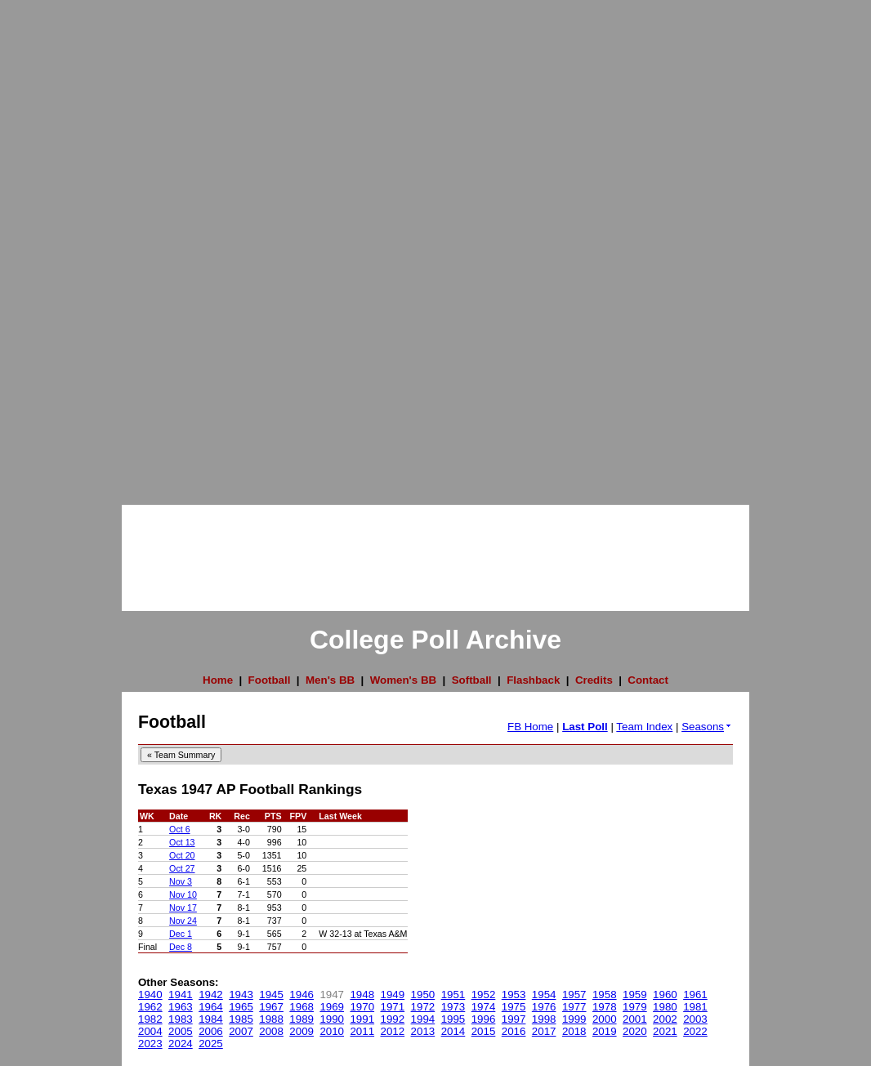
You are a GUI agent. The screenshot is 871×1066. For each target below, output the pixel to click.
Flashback (533, 680)
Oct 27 (181, 868)
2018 (574, 1031)
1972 (423, 1007)
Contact (648, 680)
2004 (150, 1031)
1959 (635, 994)
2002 (665, 1019)
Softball (472, 680)
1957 (574, 994)
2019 (604, 1031)
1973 (453, 1007)
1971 (393, 1007)
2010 (331, 1031)
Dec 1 (180, 934)
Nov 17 (183, 907)
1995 (453, 1019)
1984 (211, 1019)
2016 (514, 1031)
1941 (180, 994)
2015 (483, 1031)
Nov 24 (183, 921)
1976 (544, 1007)
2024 (180, 1043)
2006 (211, 1031)
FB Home (530, 726)
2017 (544, 1031)
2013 (423, 1031)
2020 (635, 1031)
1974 (483, 1007)
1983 (180, 1019)
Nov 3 (180, 881)
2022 (695, 1031)
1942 (211, 994)
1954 (544, 994)
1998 (544, 1019)
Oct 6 (179, 829)
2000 (604, 1019)
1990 (331, 1019)
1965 (241, 1007)
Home (218, 680)
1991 (362, 1019)
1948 (362, 994)
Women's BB (403, 680)
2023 (150, 1043)
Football (269, 680)
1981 (695, 1007)
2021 (665, 1031)
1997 (514, 1019)
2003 (695, 1019)
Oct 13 (181, 842)
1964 (211, 1007)
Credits (594, 680)
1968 (301, 1007)
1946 (301, 994)
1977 (574, 1007)
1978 (604, 1007)
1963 (180, 1007)
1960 (665, 994)
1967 (271, 1007)
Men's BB (330, 680)
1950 (423, 994)
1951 (453, 994)
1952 (483, 994)
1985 (241, 1019)
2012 (393, 1031)
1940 (150, 994)
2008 (271, 1031)
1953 (514, 994)
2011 (362, 1031)
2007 (241, 1031)
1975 (514, 1007)
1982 (150, 1019)
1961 (695, 994)
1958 (604, 994)
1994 (423, 1019)
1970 (362, 1007)
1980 (665, 1007)
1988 (271, 1019)
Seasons (707, 726)
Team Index (644, 726)
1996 (483, 1019)
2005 (180, 1031)
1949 (393, 994)
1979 (635, 1007)
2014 (453, 1031)
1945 (271, 994)
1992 (393, 1019)
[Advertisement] (65, 245)
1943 (241, 994)
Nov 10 (183, 894)
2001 (635, 1019)
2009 (301, 1031)
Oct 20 (181, 855)
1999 (574, 1019)
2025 (211, 1043)
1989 (301, 1019)
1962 (150, 1007)
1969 (331, 1007)
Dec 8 (180, 947)
